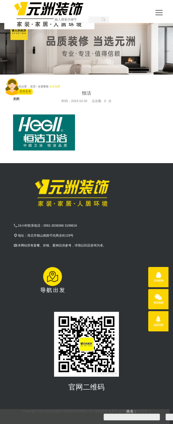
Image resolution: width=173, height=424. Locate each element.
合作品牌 (54, 86)
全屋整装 (43, 86)
